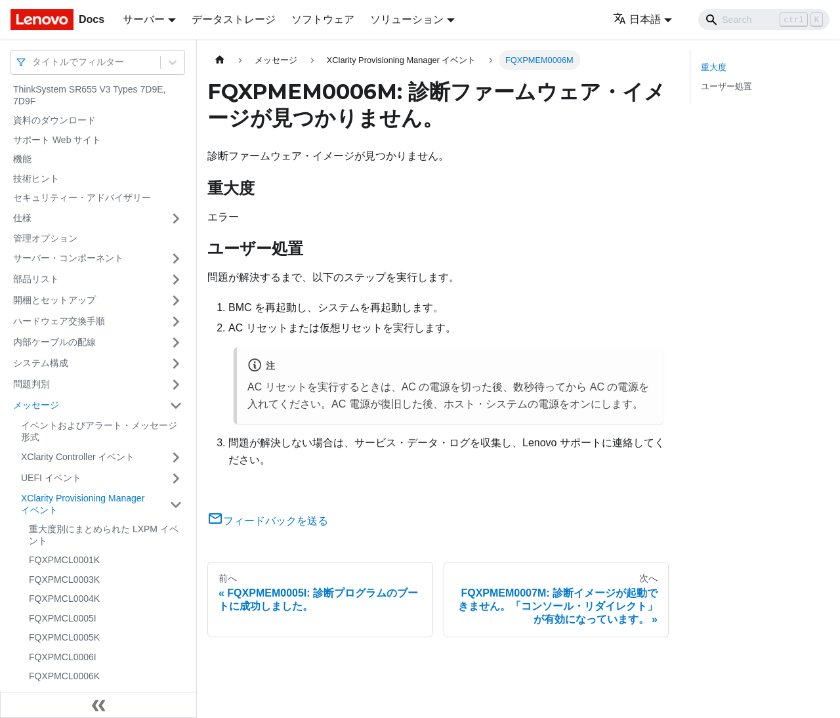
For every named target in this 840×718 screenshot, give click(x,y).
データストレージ (234, 19)
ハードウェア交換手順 (59, 321)
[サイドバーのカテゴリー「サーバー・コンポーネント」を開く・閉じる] (175, 258)
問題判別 (31, 384)
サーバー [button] (144, 19)
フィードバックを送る (267, 520)
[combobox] (33, 62)
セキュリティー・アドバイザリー (82, 197)
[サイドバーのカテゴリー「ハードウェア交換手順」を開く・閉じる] (175, 321)
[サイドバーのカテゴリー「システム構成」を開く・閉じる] (175, 363)
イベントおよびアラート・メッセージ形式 (99, 431)
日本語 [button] (637, 19)
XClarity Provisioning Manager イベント (82, 504)
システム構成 (40, 363)
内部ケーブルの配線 (54, 342)
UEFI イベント (51, 478)
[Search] (764, 19)
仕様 (22, 218)
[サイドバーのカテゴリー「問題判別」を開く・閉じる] (175, 384)
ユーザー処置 (726, 86)
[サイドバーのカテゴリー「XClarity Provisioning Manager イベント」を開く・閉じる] (175, 504)
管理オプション (45, 238)
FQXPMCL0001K (64, 560)
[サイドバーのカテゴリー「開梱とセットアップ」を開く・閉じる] (175, 300)
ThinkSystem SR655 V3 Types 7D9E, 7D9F (89, 95)
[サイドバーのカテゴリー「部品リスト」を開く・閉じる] (175, 279)
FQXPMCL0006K (64, 676)
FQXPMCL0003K (64, 579)
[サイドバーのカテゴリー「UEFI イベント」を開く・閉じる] (175, 478)
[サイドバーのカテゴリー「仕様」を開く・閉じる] (175, 218)
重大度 (713, 67)
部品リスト (36, 279)
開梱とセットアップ (54, 300)
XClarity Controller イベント (78, 457)
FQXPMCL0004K (64, 598)
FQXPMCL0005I (62, 618)
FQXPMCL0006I (62, 657)
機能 (22, 159)
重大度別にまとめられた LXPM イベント (103, 535)
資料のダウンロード (54, 120)
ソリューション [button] (407, 19)
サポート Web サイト (57, 140)
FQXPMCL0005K (64, 637)
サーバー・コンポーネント (68, 258)
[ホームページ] (219, 60)
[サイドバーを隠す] (98, 705)
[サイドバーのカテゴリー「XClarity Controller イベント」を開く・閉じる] (175, 457)
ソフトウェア (322, 19)
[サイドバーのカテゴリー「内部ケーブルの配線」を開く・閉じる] (175, 342)
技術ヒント (36, 178)
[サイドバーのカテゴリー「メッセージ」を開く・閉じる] (175, 405)
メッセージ (36, 405)
